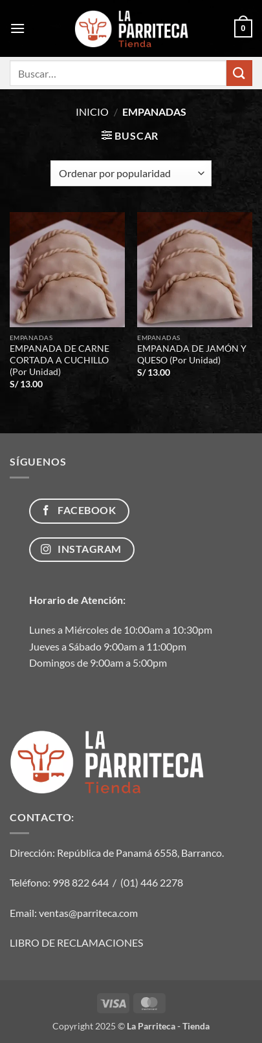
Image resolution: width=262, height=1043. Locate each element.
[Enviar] (239, 72)
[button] (17, 28)
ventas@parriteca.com (88, 913)
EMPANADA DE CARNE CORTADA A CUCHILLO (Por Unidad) (59, 359)
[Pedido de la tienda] (131, 173)
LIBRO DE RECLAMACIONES (76, 942)
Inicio (92, 111)
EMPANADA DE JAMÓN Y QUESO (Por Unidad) (191, 354)
